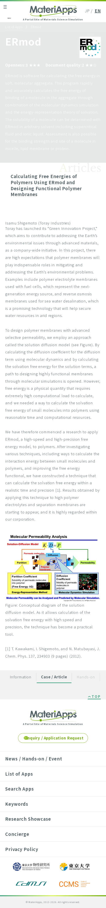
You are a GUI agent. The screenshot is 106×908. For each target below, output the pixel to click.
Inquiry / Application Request (54, 738)
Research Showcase (28, 819)
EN (98, 10)
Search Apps (19, 789)
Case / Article (54, 676)
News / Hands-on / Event (33, 758)
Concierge (17, 834)
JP (87, 10)
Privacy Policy (21, 849)
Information (20, 676)
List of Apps (13, 27)
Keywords (16, 804)
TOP (96, 697)
